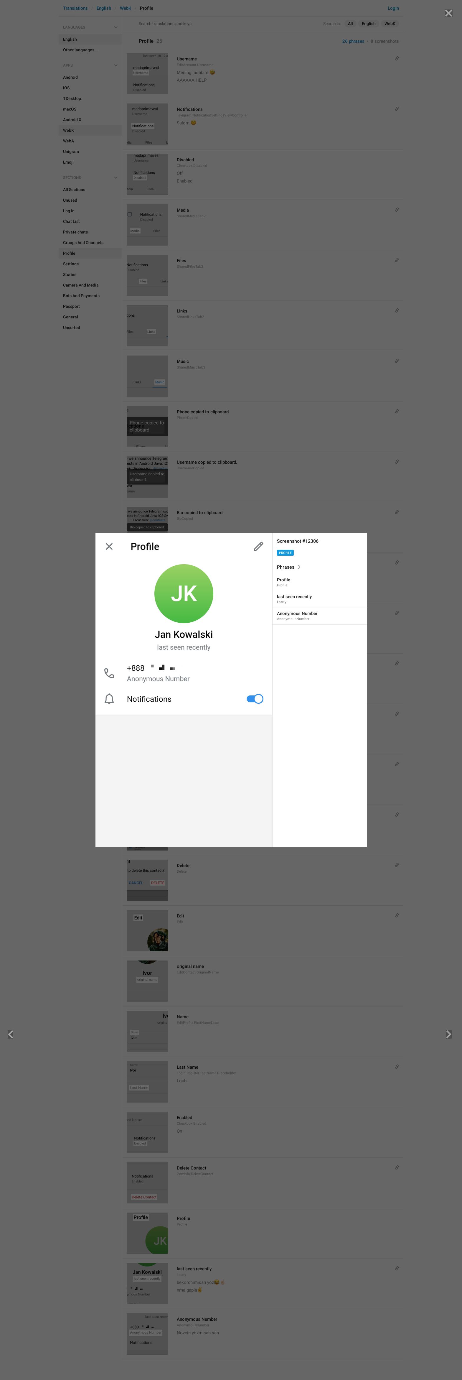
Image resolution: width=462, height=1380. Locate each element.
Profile (285, 553)
